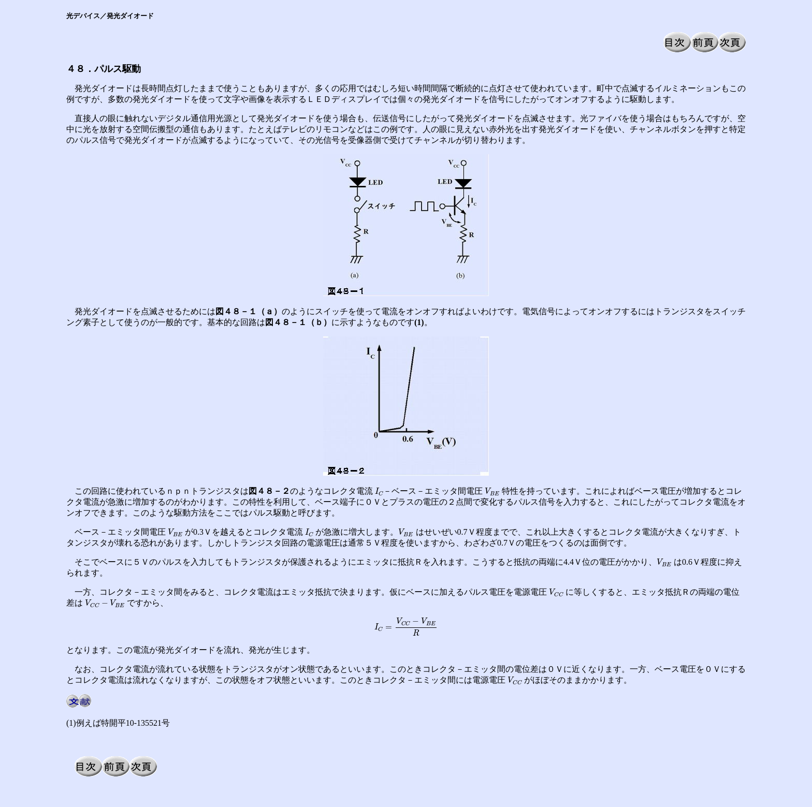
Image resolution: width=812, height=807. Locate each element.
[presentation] (379, 491)
